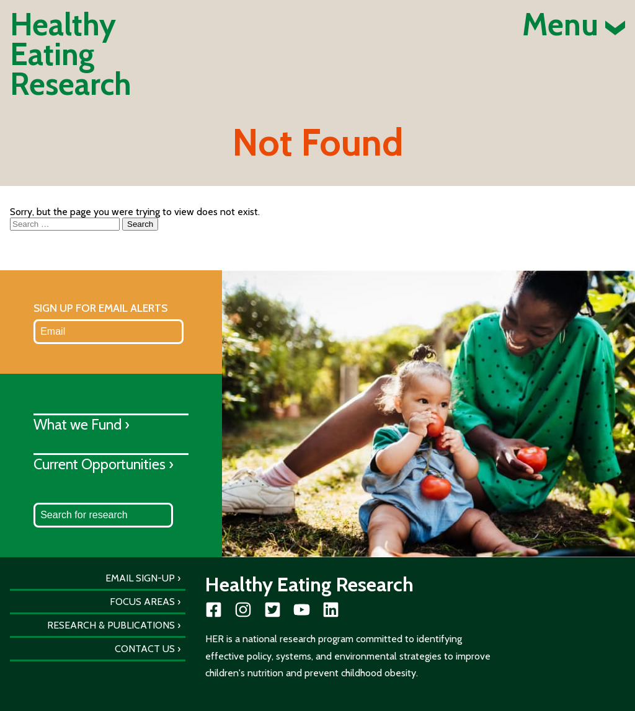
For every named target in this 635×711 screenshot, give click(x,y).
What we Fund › (81, 424)
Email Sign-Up (140, 578)
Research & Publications (111, 625)
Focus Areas (142, 601)
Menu (573, 25)
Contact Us (145, 649)
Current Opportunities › (103, 464)
